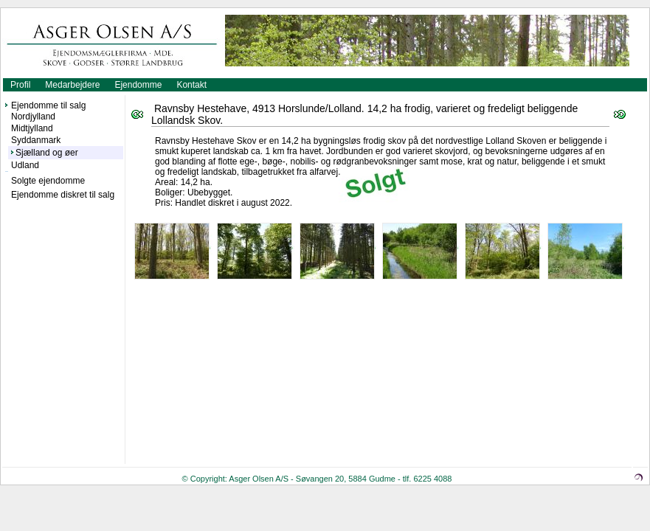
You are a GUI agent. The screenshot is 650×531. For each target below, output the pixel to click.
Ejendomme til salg (48, 105)
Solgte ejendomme (48, 181)
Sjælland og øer (46, 153)
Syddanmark (35, 140)
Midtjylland (32, 128)
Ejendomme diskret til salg (62, 195)
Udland (25, 165)
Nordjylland (33, 116)
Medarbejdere (72, 85)
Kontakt (191, 85)
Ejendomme (138, 85)
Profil (20, 85)
